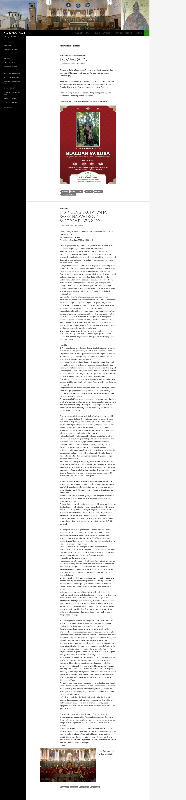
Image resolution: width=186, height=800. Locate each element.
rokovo (89, 191)
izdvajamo (73, 55)
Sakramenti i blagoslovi (123, 33)
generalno (64, 55)
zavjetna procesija (68, 194)
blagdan (65, 191)
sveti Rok (98, 191)
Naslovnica (79, 33)
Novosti (97, 33)
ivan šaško (85, 787)
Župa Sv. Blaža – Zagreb (14, 33)
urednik (81, 64)
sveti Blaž (95, 787)
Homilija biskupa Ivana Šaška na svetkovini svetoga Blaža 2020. (83, 216)
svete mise (82, 55)
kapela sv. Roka (77, 191)
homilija (74, 787)
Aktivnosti (106, 33)
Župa (87, 33)
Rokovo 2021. (73, 59)
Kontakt (139, 33)
